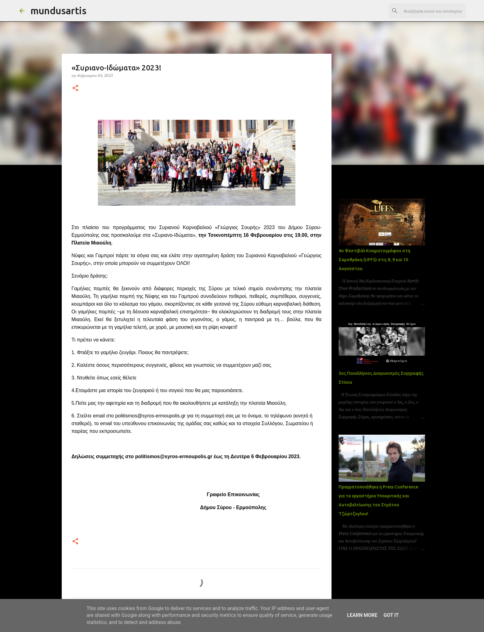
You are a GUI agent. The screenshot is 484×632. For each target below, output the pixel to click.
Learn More (362, 615)
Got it (390, 615)
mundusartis (58, 10)
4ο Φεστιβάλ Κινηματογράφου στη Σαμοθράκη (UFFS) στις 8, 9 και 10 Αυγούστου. (374, 259)
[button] (75, 88)
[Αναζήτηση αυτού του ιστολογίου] (433, 10)
